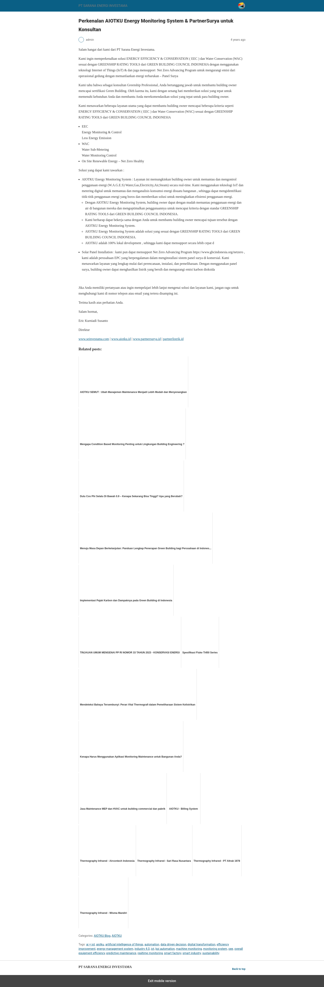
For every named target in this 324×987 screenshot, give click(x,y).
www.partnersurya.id (147, 339)
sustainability (210, 953)
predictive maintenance (121, 953)
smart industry (191, 953)
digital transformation (201, 944)
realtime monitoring (150, 953)
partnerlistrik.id (173, 339)
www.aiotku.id (121, 339)
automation (151, 944)
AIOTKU (117, 935)
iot (152, 948)
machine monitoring (189, 948)
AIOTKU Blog (102, 935)
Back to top (238, 968)
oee (230, 948)
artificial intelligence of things (124, 944)
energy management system (115, 948)
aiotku (100, 944)
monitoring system (215, 948)
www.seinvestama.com (94, 339)
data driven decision (173, 944)
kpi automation (165, 948)
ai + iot (90, 944)
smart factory (172, 953)
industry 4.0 (142, 948)
